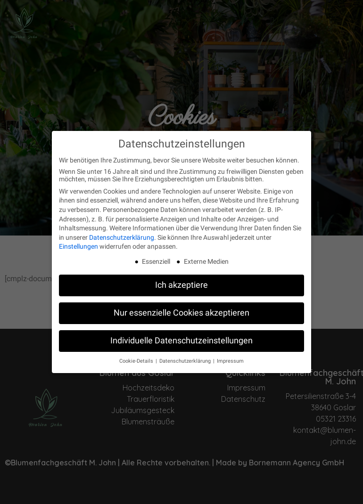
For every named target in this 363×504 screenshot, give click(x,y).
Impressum (230, 356)
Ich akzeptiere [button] (181, 280)
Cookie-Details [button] (137, 356)
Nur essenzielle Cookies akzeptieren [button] (181, 308)
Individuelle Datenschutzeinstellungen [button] (181, 336)
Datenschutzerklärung (121, 232)
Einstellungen (78, 241)
